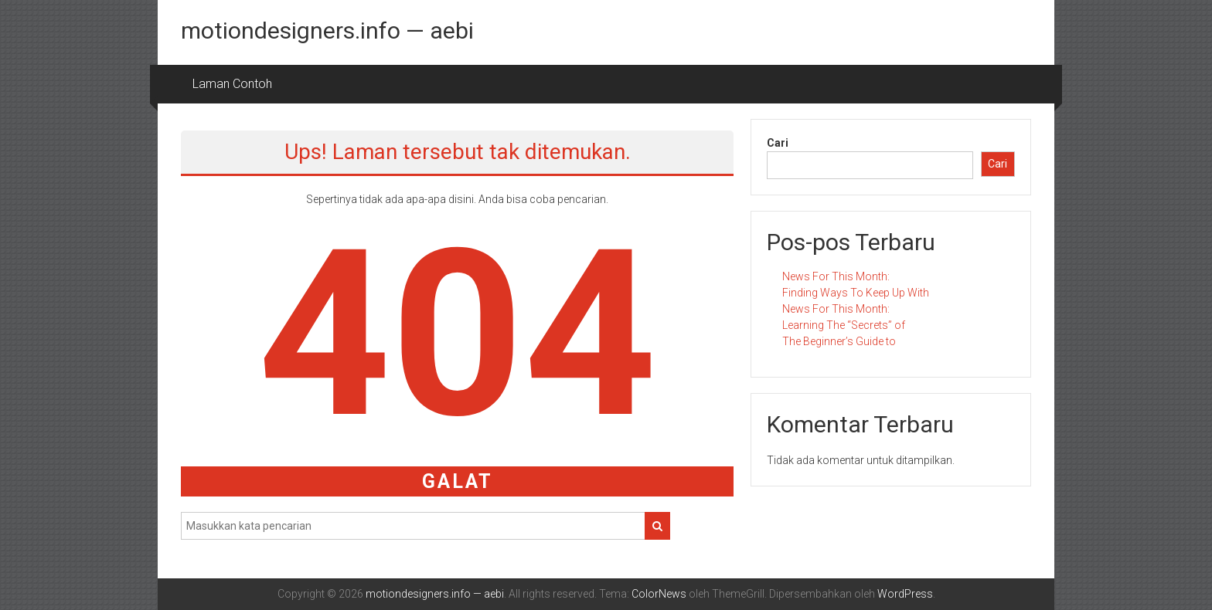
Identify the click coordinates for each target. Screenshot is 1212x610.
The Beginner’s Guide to (839, 341)
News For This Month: (836, 276)
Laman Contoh (232, 83)
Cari (777, 143)
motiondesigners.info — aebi (327, 30)
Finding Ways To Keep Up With (855, 292)
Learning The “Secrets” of (843, 325)
